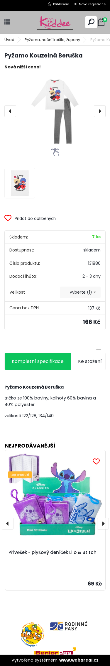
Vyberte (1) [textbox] (81, 292)
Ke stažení (90, 361)
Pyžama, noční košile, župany (52, 39)
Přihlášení (61, 4)
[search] (91, 22)
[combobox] (80, 292)
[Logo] (55, 22)
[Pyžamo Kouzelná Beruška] (55, 111)
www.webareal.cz (79, 660)
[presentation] (10, 111)
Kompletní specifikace (38, 361)
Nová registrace (92, 4)
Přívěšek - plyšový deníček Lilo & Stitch (53, 552)
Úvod (9, 39)
